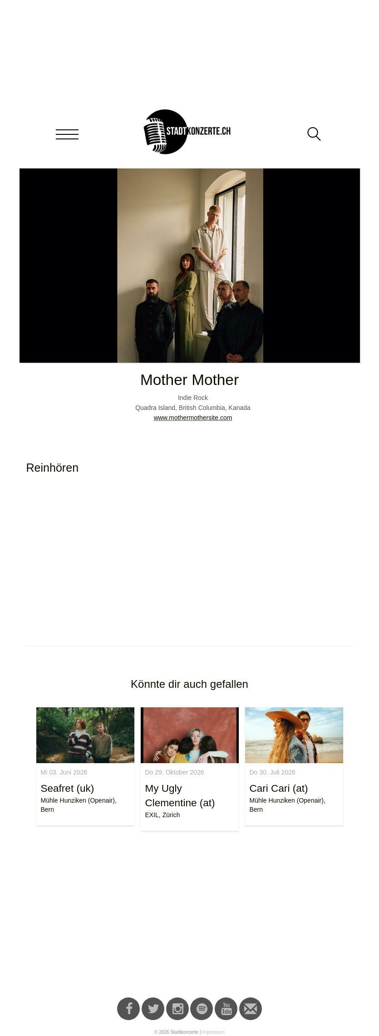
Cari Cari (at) (279, 788)
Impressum (213, 1032)
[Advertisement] (189, 915)
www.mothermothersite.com (193, 417)
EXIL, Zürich (162, 815)
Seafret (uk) (67, 788)
